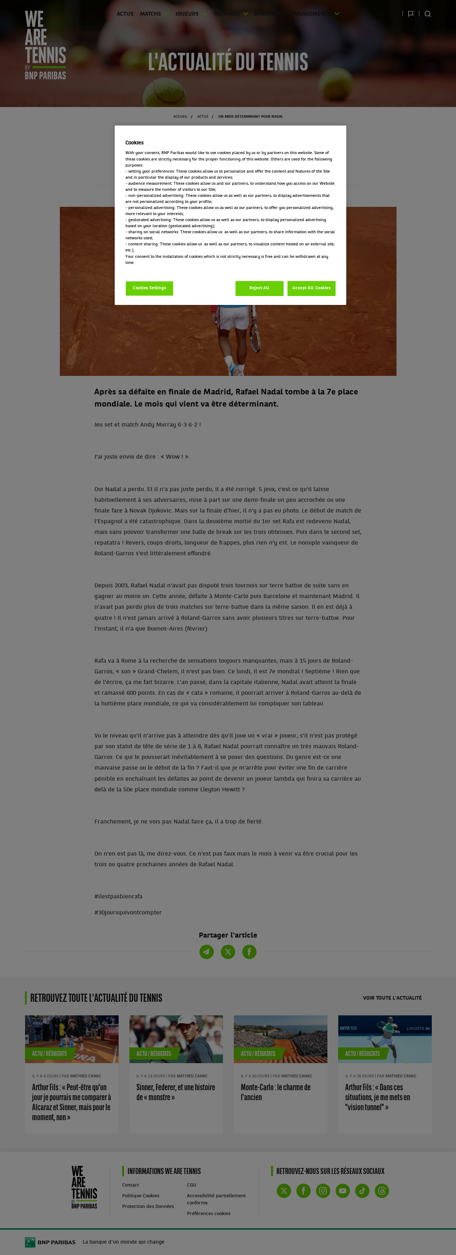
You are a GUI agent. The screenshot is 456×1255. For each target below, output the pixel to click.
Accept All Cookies (311, 288)
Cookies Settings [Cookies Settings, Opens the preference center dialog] (149, 288)
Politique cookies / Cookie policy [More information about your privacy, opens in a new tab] (156, 269)
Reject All (259, 288)
